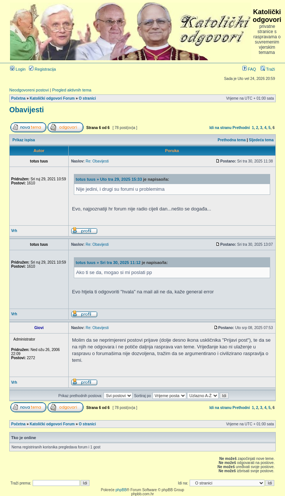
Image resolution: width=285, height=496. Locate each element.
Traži (268, 69)
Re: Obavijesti (97, 161)
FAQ (249, 69)
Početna (18, 98)
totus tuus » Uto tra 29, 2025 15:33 (109, 179)
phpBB (121, 490)
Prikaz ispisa (24, 140)
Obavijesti (26, 110)
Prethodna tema (232, 140)
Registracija (42, 69)
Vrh (14, 231)
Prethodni (241, 128)
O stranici (87, 98)
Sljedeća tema (261, 140)
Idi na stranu (220, 128)
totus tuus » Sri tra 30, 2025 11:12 (108, 262)
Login (18, 69)
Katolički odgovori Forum (52, 98)
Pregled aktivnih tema (71, 90)
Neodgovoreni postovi (29, 90)
